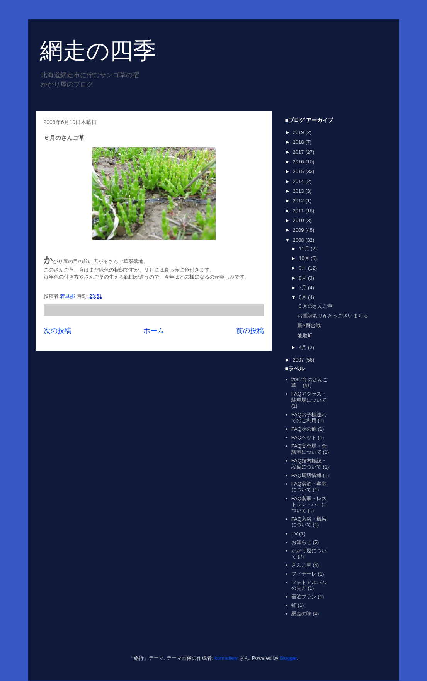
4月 (303, 347)
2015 (299, 171)
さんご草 (301, 565)
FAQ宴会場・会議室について (309, 449)
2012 (299, 201)
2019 (299, 132)
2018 (299, 142)
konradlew (226, 658)
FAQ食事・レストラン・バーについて (309, 504)
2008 (299, 240)
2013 (299, 191)
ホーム (153, 331)
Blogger (288, 658)
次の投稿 (57, 331)
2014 (299, 181)
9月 (303, 268)
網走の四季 (98, 51)
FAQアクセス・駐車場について (309, 397)
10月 (305, 258)
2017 (299, 152)
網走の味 (301, 613)
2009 (299, 230)
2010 (299, 220)
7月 (303, 287)
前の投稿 (250, 331)
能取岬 (305, 335)
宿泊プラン (303, 596)
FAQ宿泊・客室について (309, 487)
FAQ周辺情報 (306, 475)
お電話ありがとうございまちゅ (333, 316)
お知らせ (301, 542)
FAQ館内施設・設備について (309, 464)
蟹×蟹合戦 (309, 325)
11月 (305, 248)
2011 (299, 211)
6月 (303, 297)
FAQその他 (303, 429)
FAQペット (303, 437)
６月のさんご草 (315, 306)
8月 (303, 278)
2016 (299, 162)
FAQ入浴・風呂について (309, 522)
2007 (299, 360)
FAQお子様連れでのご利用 (309, 418)
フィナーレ (303, 574)
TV (294, 534)
